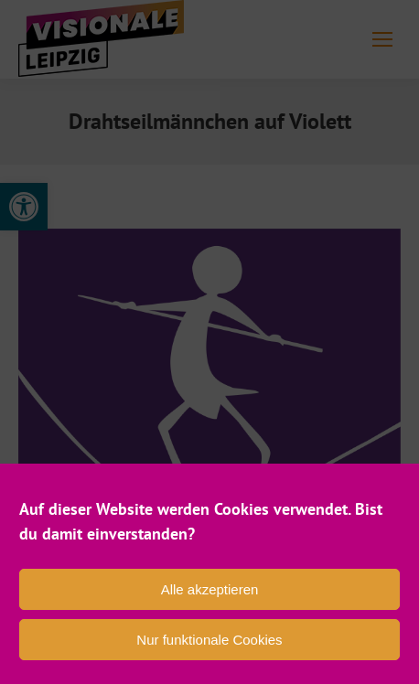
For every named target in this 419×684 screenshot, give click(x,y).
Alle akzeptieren (210, 589)
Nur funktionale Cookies (209, 639)
